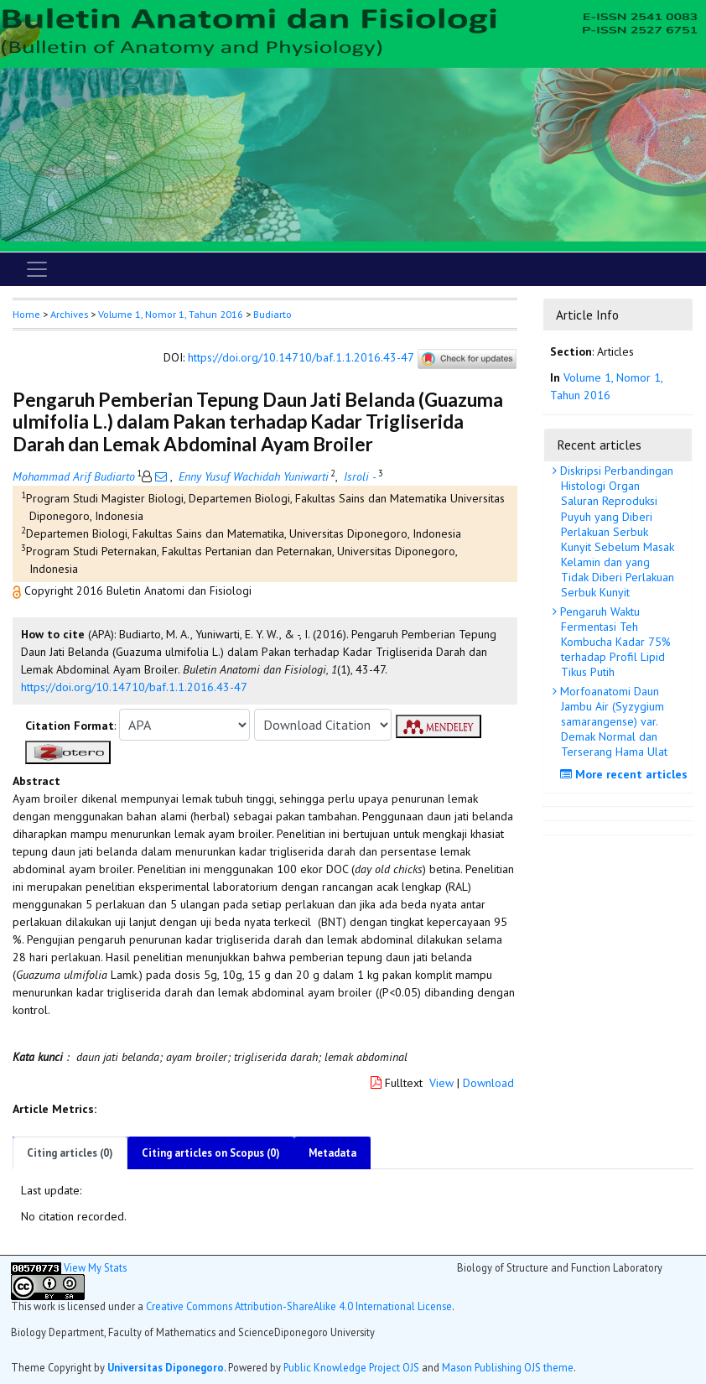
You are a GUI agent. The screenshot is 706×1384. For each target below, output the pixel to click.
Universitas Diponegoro (165, 1367)
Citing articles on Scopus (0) (211, 1153)
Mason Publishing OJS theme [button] (508, 1367)
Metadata (332, 1153)
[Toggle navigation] (36, 269)
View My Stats (95, 1267)
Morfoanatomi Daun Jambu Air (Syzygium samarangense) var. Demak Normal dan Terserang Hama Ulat (612, 722)
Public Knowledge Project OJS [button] (351, 1367)
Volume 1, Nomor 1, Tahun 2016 (170, 314)
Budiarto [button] (272, 314)
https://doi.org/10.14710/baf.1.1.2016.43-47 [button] (134, 687)
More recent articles (626, 774)
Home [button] (26, 314)
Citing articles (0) (70, 1153)
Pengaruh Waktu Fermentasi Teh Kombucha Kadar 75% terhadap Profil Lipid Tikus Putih (614, 642)
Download (488, 1082)
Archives (69, 314)
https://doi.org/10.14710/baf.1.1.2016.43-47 (300, 358)
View (441, 1082)
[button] (18, 590)
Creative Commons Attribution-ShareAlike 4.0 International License (299, 1306)
